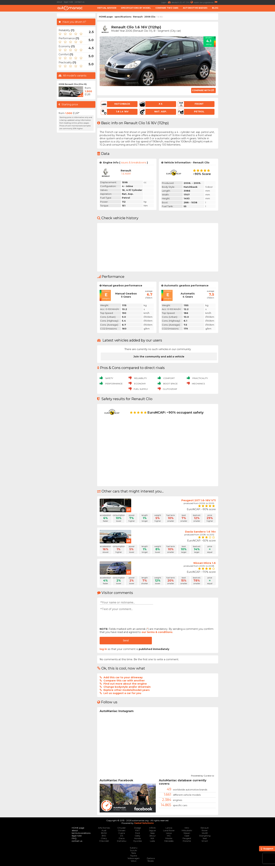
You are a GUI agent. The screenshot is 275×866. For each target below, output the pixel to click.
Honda (137, 838)
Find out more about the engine (125, 683)
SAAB (205, 833)
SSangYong (204, 835)
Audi (104, 830)
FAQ (74, 838)
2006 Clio (149, 16)
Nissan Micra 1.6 (204, 563)
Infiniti (152, 827)
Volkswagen (134, 858)
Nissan (187, 833)
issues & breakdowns (133, 162)
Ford (137, 833)
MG (169, 835)
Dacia (122, 838)
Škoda (150, 861)
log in (103, 649)
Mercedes (168, 841)
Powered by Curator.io (202, 775)
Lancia (169, 827)
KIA (152, 838)
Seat (205, 838)
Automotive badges (195, 8)
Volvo (133, 861)
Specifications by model (136, 8)
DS (121, 835)
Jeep (152, 833)
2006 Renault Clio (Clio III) (73, 84)
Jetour (152, 835)
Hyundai (137, 841)
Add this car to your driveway (123, 677)
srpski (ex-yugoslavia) (206, 2)
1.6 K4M (126, 173)
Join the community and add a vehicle (158, 356)
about (59, 2)
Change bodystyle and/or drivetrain (127, 686)
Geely (137, 835)
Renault (138, 16)
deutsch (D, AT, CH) (183, 2)
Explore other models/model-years (126, 690)
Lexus (169, 833)
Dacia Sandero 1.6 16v (200, 531)
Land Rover (169, 830)
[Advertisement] (28, 65)
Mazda (168, 838)
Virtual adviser (106, 8)
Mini (187, 827)
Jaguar (152, 830)
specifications (123, 16)
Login (166, 2)
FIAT (137, 830)
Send (126, 640)
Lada (152, 841)
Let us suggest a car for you (122, 693)
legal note (68, 2)
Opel (186, 835)
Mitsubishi (187, 830)
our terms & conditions (157, 632)
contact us (79, 2)
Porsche (187, 841)
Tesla (133, 853)
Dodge (137, 827)
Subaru (133, 847)
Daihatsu (121, 841)
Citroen (121, 830)
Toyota (133, 855)
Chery (104, 838)
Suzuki (133, 850)
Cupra (121, 833)
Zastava (151, 858)
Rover (205, 830)
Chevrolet (104, 841)
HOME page (106, 16)
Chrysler (121, 827)
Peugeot (187, 838)
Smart (205, 841)
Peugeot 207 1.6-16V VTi (198, 500)
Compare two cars (166, 8)
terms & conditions (81, 833)
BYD (104, 835)
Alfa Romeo (104, 827)
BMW (104, 833)
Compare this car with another (124, 680)
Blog (215, 8)
